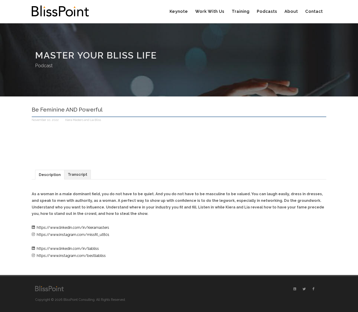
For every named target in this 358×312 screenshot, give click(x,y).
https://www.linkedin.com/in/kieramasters (73, 227)
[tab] (49, 174)
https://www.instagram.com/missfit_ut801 (73, 234)
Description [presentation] (50, 175)
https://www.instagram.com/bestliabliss (71, 255)
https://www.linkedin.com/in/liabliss (68, 248)
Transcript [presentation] (77, 174)
